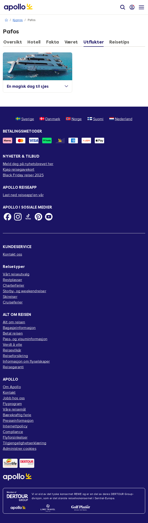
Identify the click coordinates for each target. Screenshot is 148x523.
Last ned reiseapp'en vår (23, 195)
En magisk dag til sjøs (37, 86)
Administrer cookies (19, 448)
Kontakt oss (12, 254)
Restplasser (12, 280)
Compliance (13, 431)
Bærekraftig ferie (17, 415)
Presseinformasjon (18, 420)
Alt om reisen (14, 322)
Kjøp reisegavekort (18, 169)
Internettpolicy (15, 426)
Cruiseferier (13, 302)
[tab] (14, 43)
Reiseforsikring (15, 355)
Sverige (25, 119)
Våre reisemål (14, 409)
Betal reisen (13, 333)
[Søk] (122, 7)
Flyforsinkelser (15, 437)
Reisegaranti (13, 367)
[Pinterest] (38, 216)
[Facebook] (7, 216)
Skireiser (10, 296)
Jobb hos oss (14, 398)
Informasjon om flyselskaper (26, 361)
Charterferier (13, 285)
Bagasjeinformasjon (19, 327)
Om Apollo (12, 387)
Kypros (18, 20)
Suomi (95, 119)
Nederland (121, 119)
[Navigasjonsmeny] (141, 7)
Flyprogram (12, 403)
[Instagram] (18, 216)
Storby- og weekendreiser (24, 291)
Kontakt (9, 392)
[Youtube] (48, 216)
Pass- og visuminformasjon (25, 339)
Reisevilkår (12, 350)
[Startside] (18, 7)
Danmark (50, 119)
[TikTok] (28, 216)
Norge (74, 119)
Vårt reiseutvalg (16, 274)
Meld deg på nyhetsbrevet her (28, 164)
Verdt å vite (12, 344)
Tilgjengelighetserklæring (24, 443)
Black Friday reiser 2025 (23, 175)
